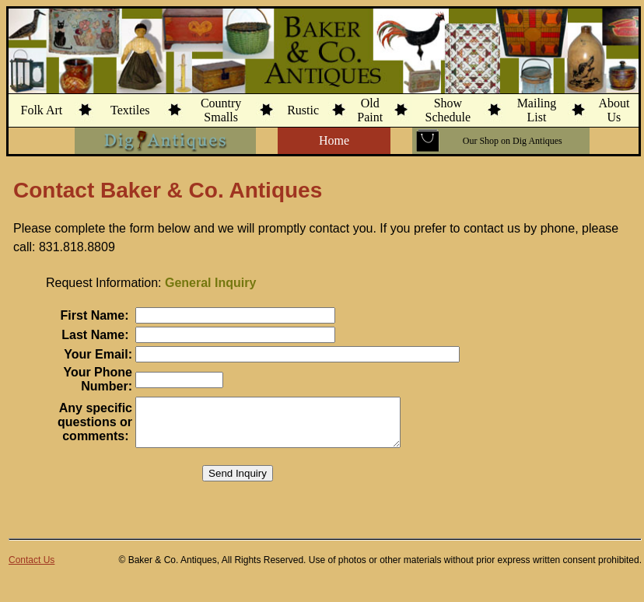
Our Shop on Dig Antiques (512, 140)
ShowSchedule (448, 110)
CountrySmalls (221, 110)
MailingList (537, 110)
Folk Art (41, 110)
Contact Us (31, 569)
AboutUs (613, 110)
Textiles (129, 110)
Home (334, 140)
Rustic (303, 110)
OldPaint (370, 110)
